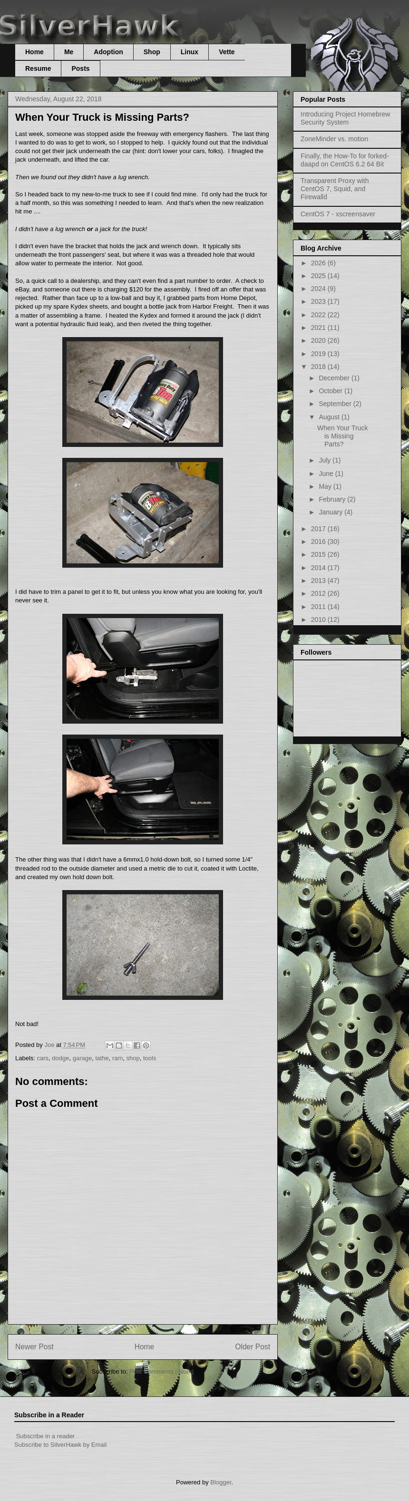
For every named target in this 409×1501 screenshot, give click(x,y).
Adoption (108, 52)
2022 (319, 315)
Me (68, 52)
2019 (319, 354)
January (331, 512)
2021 (319, 327)
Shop (152, 52)
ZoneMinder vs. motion (334, 139)
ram (117, 1058)
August (330, 417)
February (333, 499)
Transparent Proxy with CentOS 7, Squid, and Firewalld (335, 189)
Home (34, 52)
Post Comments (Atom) (161, 1371)
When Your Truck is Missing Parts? (342, 436)
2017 (319, 529)
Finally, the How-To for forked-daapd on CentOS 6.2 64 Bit (345, 160)
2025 (319, 276)
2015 (319, 554)
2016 (319, 541)
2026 (319, 263)
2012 (319, 593)
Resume (38, 68)
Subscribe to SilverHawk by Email (60, 1444)
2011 (319, 606)
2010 (319, 619)
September (336, 403)
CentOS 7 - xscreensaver (338, 214)
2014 (319, 567)
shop (133, 1058)
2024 (319, 288)
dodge (60, 1058)
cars (43, 1058)
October (331, 391)
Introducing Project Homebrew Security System (345, 118)
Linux (189, 52)
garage (82, 1058)
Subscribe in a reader (45, 1436)
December (335, 378)
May (326, 486)
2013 (319, 580)
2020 (319, 340)
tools (149, 1058)
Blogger (220, 1482)
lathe (101, 1058)
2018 (319, 366)
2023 (319, 301)
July (325, 460)
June (327, 473)
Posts (80, 68)
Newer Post (34, 1347)
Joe (50, 1044)
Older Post (252, 1347)
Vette (226, 52)
